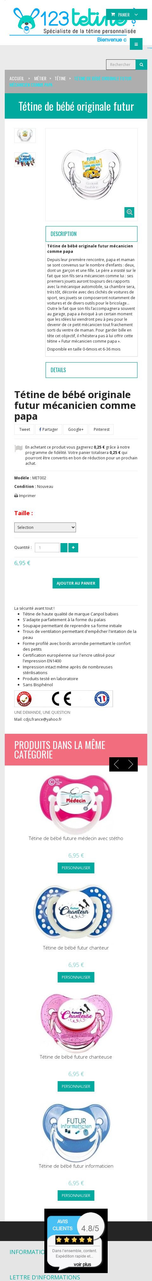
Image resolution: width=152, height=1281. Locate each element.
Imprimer (27, 495)
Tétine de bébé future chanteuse (76, 1057)
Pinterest (101, 429)
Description (64, 234)
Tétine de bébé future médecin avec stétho (76, 838)
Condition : (25, 486)
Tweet (24, 429)
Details (58, 370)
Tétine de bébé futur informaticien (76, 1166)
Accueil (17, 78)
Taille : (23, 513)
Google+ (75, 429)
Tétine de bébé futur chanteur (76, 947)
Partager (48, 429)
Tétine (60, 78)
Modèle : (22, 478)
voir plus (82, 1264)
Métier (40, 78)
